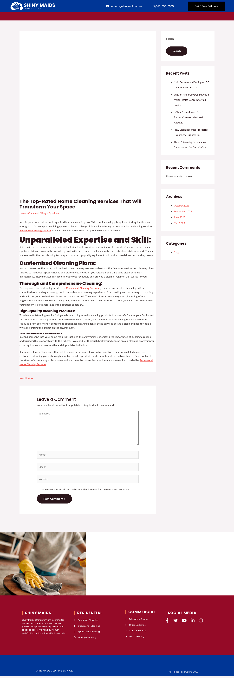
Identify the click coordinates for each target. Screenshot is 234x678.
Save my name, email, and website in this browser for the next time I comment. (85, 490)
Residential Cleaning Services (36, 230)
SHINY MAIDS (38, 613)
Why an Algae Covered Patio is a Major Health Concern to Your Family (191, 99)
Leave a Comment (30, 213)
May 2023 (179, 228)
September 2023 (183, 216)
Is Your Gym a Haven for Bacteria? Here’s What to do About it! (190, 117)
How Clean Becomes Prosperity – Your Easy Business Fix (186, 135)
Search (170, 38)
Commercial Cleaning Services (83, 287)
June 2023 (180, 222)
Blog (44, 213)
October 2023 (182, 210)
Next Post (27, 378)
